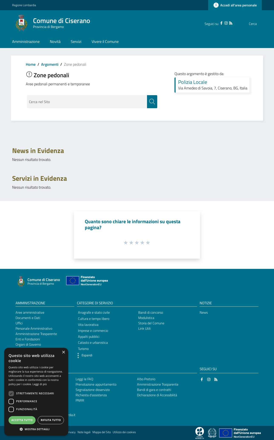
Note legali (84, 432)
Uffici (19, 323)
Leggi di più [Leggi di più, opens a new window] (40, 384)
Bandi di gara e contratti (154, 389)
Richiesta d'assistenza (91, 395)
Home (31, 64)
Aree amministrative (30, 312)
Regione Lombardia (24, 5)
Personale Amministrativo (34, 328)
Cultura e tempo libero (93, 318)
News (204, 312)
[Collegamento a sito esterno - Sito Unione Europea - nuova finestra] (86, 281)
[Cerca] (257, 24)
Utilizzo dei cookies (124, 432)
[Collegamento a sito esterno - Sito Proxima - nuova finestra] (199, 433)
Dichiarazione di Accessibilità (157, 395)
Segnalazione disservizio (93, 389)
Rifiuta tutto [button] (51, 420)
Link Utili (144, 328)
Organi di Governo (28, 344)
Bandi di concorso (150, 312)
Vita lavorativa (88, 324)
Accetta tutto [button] (22, 420)
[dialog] (36, 392)
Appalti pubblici (88, 336)
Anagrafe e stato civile (94, 312)
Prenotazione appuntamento (96, 384)
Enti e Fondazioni (28, 339)
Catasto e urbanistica (93, 342)
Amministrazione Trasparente (36, 333)
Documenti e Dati (28, 318)
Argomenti (49, 64)
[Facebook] (213, 22)
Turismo (83, 348)
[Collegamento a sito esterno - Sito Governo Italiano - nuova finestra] (212, 433)
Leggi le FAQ (84, 379)
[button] (83, 355)
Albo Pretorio (146, 379)
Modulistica (146, 318)
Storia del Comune (151, 323)
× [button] (63, 352)
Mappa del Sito (101, 432)
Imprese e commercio (93, 330)
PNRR (80, 400)
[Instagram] (217, 22)
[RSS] (222, 22)
